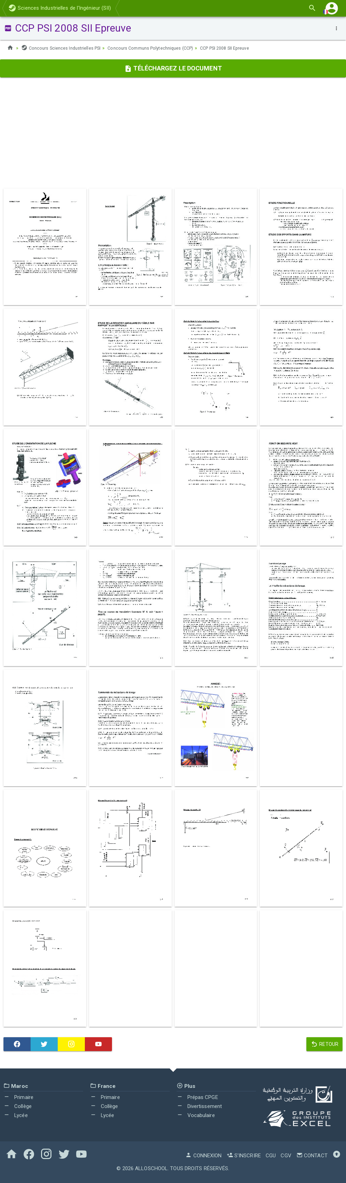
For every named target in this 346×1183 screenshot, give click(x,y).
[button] (332, 8)
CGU (271, 1155)
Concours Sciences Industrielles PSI (64, 48)
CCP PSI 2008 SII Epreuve (244, 48)
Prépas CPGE (197, 1097)
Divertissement (199, 1106)
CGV (286, 1155)
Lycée (15, 1115)
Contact (312, 1155)
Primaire (18, 1097)
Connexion (203, 1155)
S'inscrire (244, 1155)
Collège (17, 1106)
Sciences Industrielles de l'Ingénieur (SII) (59, 8)
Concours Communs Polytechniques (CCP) (161, 48)
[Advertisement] (173, 133)
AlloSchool (151, 1168)
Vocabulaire (196, 1115)
